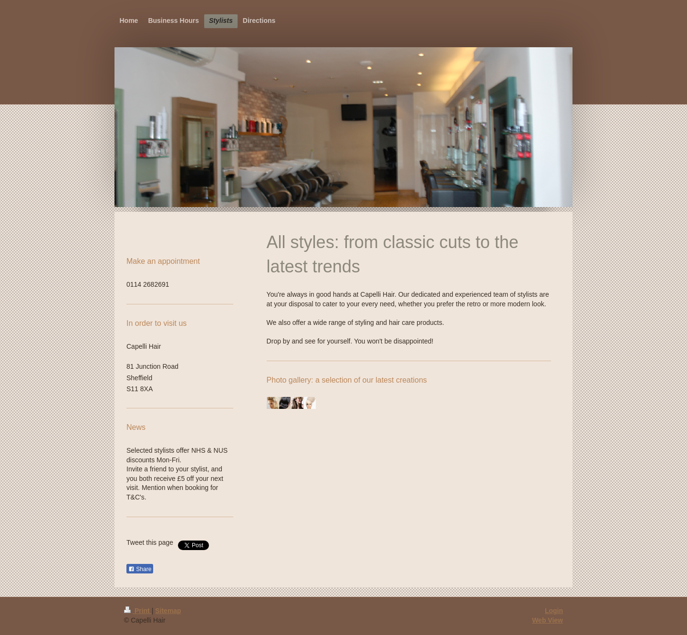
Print (138, 610)
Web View (547, 620)
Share (139, 569)
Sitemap (168, 610)
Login (554, 610)
